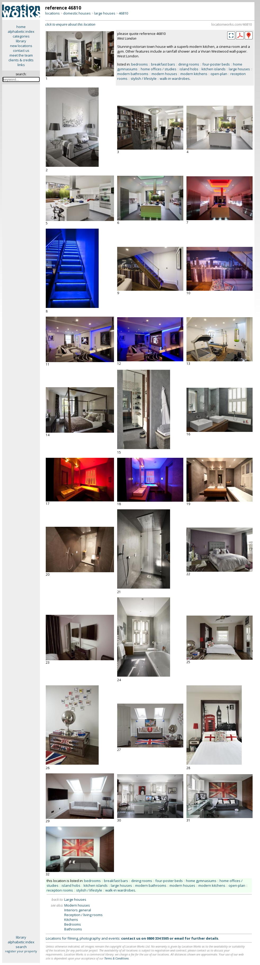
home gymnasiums (201, 880)
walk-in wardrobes (175, 78)
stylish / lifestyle (144, 78)
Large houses (75, 899)
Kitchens (71, 919)
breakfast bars (163, 64)
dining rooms (188, 64)
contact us (21, 50)
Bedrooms (72, 924)
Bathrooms (73, 929)
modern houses (164, 73)
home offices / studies (158, 69)
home (21, 26)
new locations (21, 45)
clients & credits (21, 60)
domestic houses (77, 13)
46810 (123, 13)
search (21, 946)
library (21, 41)
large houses (104, 13)
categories (21, 36)
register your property (21, 951)
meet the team (21, 55)
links (21, 64)
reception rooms (60, 890)
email (179, 938)
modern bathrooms (132, 73)
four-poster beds (216, 64)
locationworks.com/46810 (231, 24)
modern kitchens (193, 73)
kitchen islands (214, 69)
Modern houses (77, 905)
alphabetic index (21, 31)
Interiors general (77, 910)
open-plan (219, 73)
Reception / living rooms (83, 914)
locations (52, 13)
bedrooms (139, 64)
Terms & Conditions (116, 958)
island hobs (189, 69)
